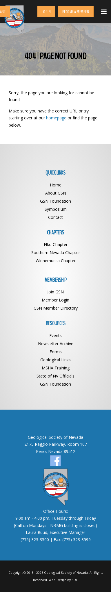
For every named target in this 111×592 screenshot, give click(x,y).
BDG (75, 580)
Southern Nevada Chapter (55, 252)
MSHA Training (56, 368)
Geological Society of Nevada (66, 573)
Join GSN (55, 292)
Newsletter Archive (55, 343)
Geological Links (55, 359)
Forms (56, 351)
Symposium (56, 209)
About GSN (55, 193)
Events (55, 335)
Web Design (57, 580)
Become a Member (75, 12)
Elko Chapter (56, 244)
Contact (55, 217)
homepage (56, 118)
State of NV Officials (55, 376)
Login (46, 12)
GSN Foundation (55, 201)
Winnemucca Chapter (56, 260)
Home (55, 185)
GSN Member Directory (56, 308)
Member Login (55, 300)
